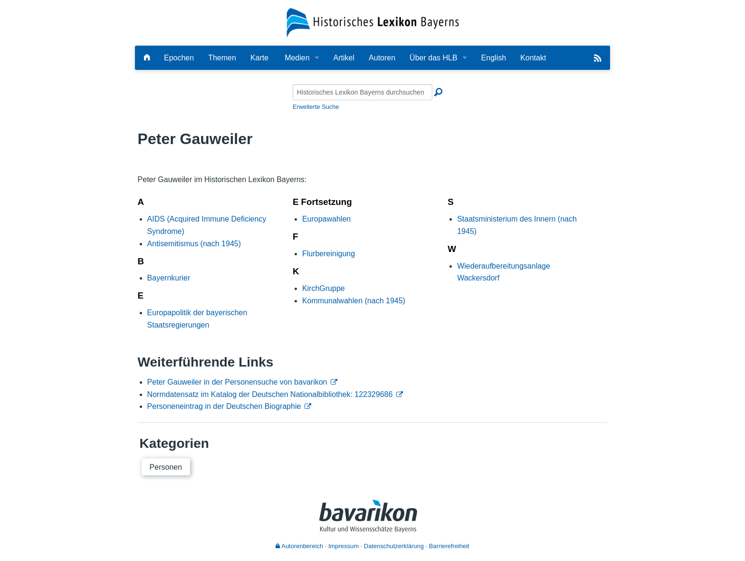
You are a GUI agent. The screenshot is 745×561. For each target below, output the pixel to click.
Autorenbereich (299, 546)
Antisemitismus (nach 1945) (194, 244)
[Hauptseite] (147, 57)
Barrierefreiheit (449, 546)
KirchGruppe (323, 288)
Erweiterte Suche (316, 106)
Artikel (344, 58)
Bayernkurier (169, 278)
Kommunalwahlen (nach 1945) (353, 301)
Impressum (343, 546)
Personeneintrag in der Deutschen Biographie (224, 406)
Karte (259, 58)
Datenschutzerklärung (394, 546)
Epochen (179, 58)
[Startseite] (372, 22)
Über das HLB (434, 58)
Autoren (382, 58)
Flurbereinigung (328, 254)
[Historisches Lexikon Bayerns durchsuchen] (362, 92)
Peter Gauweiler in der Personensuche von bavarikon (237, 382)
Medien (297, 58)
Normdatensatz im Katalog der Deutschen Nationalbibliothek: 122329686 (270, 394)
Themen (222, 58)
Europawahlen (326, 219)
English (493, 58)
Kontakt (533, 58)
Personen (166, 467)
